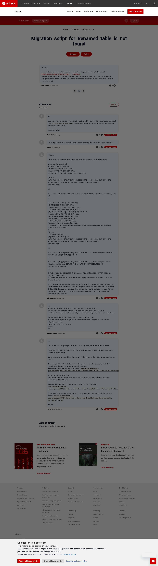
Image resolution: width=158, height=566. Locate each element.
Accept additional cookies (28, 561)
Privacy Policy (70, 554)
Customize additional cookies (76, 561)
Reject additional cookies (53, 561)
